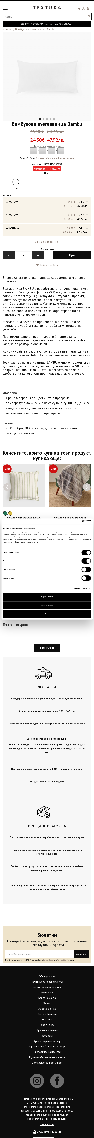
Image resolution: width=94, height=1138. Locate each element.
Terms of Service (63, 959)
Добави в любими (47, 264)
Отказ (47, 614)
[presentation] (7, 486)
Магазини (47, 1018)
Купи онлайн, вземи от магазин (47, 1056)
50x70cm (47, 216)
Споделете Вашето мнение (60, 158)
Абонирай (81, 952)
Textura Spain (47, 1123)
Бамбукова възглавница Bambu (35, 29)
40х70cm (47, 203)
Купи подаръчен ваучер (47, 1040)
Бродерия (47, 1034)
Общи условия (47, 975)
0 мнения (41, 158)
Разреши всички (47, 597)
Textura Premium (47, 1013)
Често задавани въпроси (47, 986)
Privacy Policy (48, 959)
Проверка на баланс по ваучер (47, 1045)
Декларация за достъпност (47, 1061)
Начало (7, 29)
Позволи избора (47, 605)
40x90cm (47, 229)
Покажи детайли (80, 588)
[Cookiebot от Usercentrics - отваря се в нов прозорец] (76, 521)
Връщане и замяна (47, 1029)
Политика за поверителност (47, 980)
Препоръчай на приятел (47, 1050)
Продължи (47, 647)
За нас (47, 1002)
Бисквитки (47, 991)
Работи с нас (47, 1023)
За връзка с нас (47, 1007)
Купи (72, 254)
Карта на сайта (47, 996)
